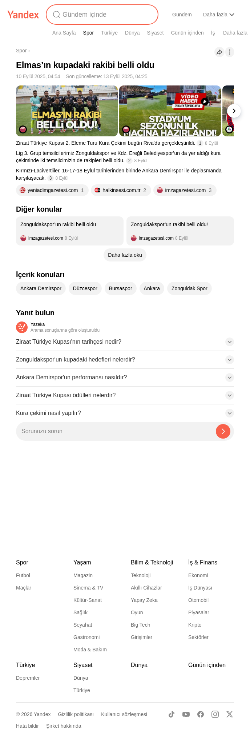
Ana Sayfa (64, 33)
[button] (125, 344)
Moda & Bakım (90, 649)
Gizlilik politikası (76, 714)
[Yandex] (23, 14)
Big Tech (140, 625)
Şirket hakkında (63, 726)
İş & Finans (202, 562)
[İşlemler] (229, 52)
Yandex (42, 714)
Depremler (28, 678)
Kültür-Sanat (87, 600)
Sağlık (80, 612)
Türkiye (109, 33)
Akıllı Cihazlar (146, 588)
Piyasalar (198, 612)
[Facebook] (201, 714)
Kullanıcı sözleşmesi (124, 714)
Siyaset (155, 33)
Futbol (23, 575)
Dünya (132, 33)
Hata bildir (27, 726)
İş (213, 33)
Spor (88, 32)
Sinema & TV (88, 588)
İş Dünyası (200, 588)
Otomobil (198, 600)
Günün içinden (187, 33)
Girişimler (141, 637)
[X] (230, 714)
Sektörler (198, 637)
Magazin (83, 575)
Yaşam (82, 562)
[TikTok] (172, 714)
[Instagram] (215, 714)
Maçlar (23, 588)
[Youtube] (186, 714)
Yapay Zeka (144, 600)
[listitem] (70, 230)
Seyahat (82, 625)
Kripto (195, 625)
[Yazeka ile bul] (223, 431)
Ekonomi (198, 575)
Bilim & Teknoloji (152, 562)
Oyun (137, 612)
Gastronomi (86, 637)
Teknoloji (140, 575)
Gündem (182, 14)
